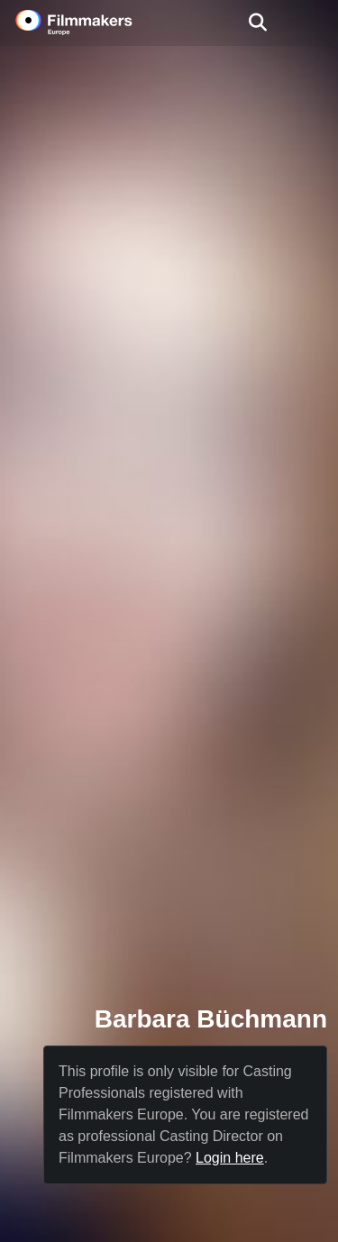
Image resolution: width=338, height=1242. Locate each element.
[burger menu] (311, 23)
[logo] (95, 22)
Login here (230, 1157)
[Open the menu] (257, 22)
